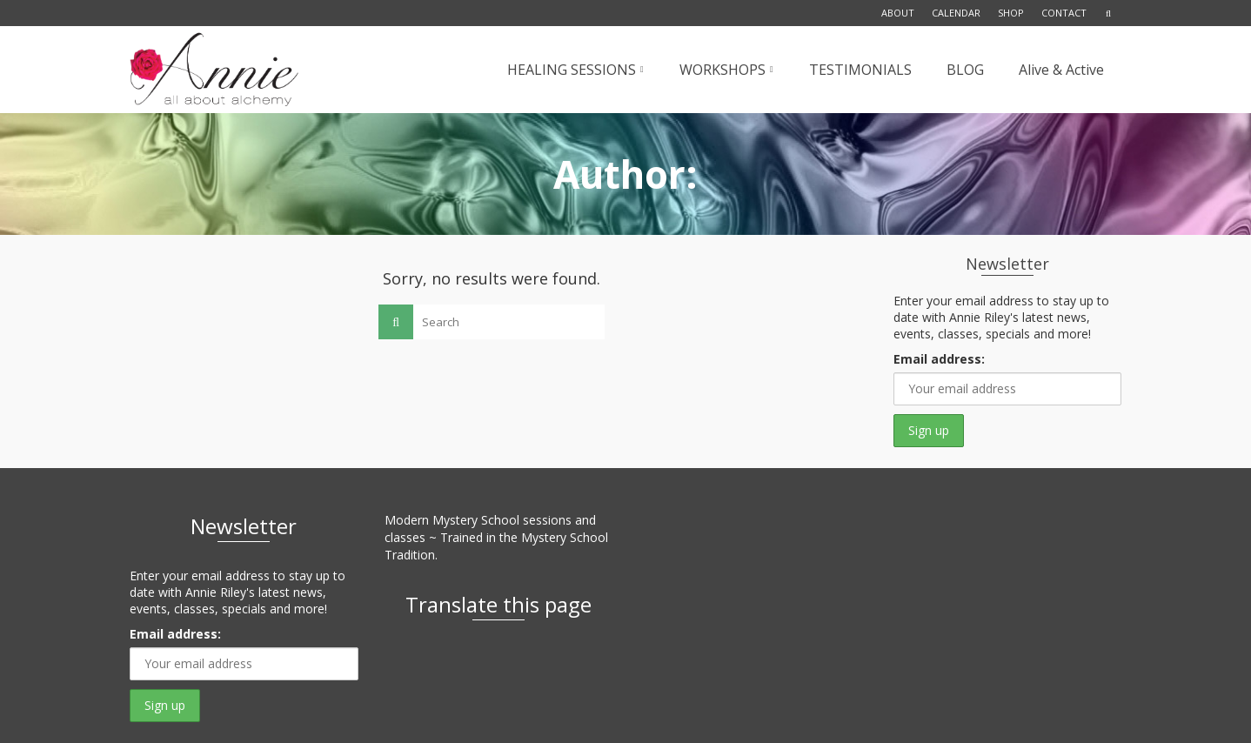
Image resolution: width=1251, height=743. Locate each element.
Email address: (939, 359)
